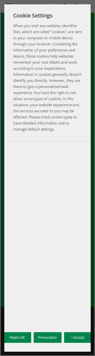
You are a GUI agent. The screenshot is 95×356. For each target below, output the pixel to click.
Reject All (17, 337)
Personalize (47, 337)
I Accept (78, 337)
